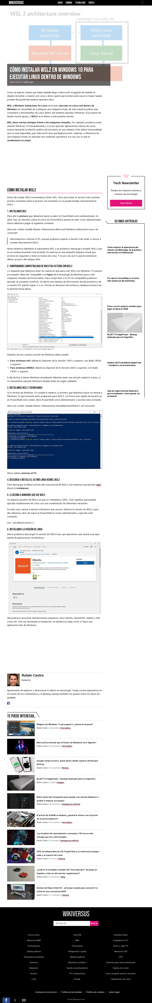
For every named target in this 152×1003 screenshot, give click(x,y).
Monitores (33, 968)
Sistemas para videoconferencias (120, 962)
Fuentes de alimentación (77, 968)
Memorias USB (120, 951)
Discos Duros (34, 935)
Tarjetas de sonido (121, 968)
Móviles (65, 768)
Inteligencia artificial (71, 804)
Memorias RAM (34, 940)
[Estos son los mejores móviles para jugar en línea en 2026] (124, 297)
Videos (91, 2)
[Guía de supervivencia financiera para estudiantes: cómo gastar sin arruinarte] (124, 383)
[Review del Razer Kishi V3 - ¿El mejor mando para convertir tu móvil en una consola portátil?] (21, 892)
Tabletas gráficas (77, 957)
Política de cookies (95, 992)
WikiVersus (76, 914)
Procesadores (34, 946)
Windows (34, 962)
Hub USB (77, 935)
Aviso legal (114, 992)
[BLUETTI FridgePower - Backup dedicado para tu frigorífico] (124, 326)
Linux (34, 979)
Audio (60, 2)
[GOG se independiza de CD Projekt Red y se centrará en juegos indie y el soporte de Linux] (21, 855)
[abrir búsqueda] (142, 2)
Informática (65, 728)
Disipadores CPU (120, 940)
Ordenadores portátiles (34, 957)
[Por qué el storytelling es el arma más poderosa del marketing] (124, 269)
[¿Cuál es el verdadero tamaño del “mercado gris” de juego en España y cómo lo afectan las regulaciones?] (21, 874)
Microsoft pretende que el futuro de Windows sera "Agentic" (67, 742)
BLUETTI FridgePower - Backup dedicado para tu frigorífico (66, 779)
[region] (126, 111)
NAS (77, 940)
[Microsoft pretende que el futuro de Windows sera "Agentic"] (21, 746)
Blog (63, 877)
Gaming (69, 2)
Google (77, 979)
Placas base (77, 946)
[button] (6, 1000)
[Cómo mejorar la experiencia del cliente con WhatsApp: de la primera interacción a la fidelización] (124, 240)
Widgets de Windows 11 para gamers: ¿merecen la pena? (65, 724)
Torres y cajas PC (120, 946)
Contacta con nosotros (46, 992)
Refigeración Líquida (77, 951)
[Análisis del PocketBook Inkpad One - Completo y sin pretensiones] (124, 354)
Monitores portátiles (77, 962)
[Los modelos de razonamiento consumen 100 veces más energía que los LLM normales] (21, 837)
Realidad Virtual (120, 935)
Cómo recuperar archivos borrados (121, 973)
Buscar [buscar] (94, 923)
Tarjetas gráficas (34, 951)
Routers (33, 973)
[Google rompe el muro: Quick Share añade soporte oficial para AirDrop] (21, 765)
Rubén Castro (15, 82)
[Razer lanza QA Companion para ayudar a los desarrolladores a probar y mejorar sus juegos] (21, 801)
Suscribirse (126, 203)
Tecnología (80, 2)
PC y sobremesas (77, 973)
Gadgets (60, 782)
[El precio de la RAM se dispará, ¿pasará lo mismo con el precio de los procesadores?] (21, 819)
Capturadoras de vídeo (121, 979)
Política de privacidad (71, 992)
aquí (98, 484)
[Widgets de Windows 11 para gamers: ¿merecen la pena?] (21, 728)
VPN (121, 957)
